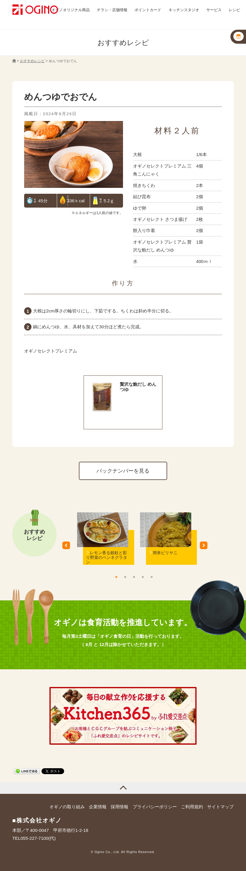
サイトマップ (220, 806)
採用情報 (119, 806)
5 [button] (151, 577)
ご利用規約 (192, 806)
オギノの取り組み (67, 806)
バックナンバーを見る (123, 471)
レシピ (234, 10)
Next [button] (206, 547)
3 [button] (134, 577)
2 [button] (125, 577)
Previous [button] (68, 547)
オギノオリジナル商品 (70, 10)
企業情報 (98, 806)
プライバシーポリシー (155, 806)
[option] (102, 547)
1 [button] (116, 577)
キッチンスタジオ (184, 10)
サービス (214, 10)
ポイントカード (147, 10)
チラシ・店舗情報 (112, 10)
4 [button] (143, 577)
